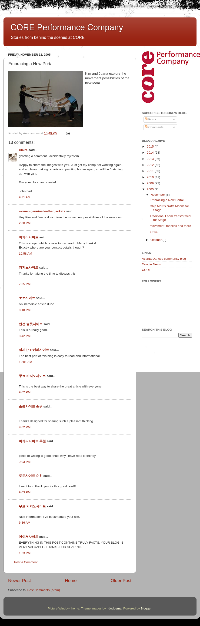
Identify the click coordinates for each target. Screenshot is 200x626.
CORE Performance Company (66, 27)
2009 (151, 183)
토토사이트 (27, 298)
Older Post (121, 580)
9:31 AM (24, 197)
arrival (154, 232)
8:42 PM (24, 336)
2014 (151, 152)
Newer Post (19, 580)
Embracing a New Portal (167, 200)
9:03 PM (24, 462)
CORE (146, 270)
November (158, 194)
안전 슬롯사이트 (31, 324)
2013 (151, 159)
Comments (154, 127)
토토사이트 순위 (31, 476)
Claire (23, 150)
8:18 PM (24, 310)
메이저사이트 (28, 536)
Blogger (146, 608)
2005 (151, 189)
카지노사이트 (28, 267)
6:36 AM (24, 522)
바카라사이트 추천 (32, 441)
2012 (151, 165)
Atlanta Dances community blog (164, 258)
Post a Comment (26, 562)
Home (71, 580)
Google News (151, 264)
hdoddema (114, 608)
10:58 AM (25, 253)
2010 (151, 177)
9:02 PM (24, 392)
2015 (151, 146)
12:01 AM (25, 362)
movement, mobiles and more (170, 226)
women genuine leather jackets (42, 211)
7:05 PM (24, 284)
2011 (151, 171)
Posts (150, 119)
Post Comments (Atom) (43, 590)
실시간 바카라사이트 (34, 350)
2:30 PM (24, 223)
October (156, 240)
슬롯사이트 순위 (31, 406)
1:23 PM (24, 553)
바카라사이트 (28, 237)
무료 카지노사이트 (32, 376)
